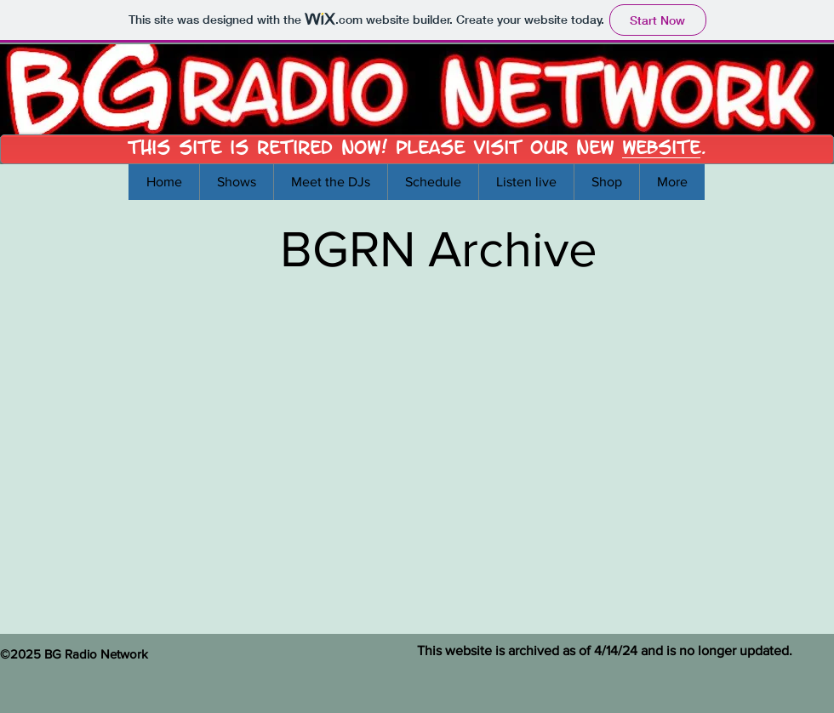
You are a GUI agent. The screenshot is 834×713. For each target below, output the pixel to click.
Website (661, 147)
